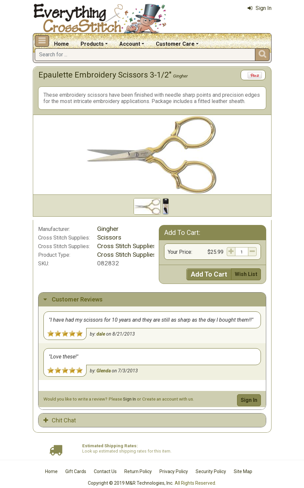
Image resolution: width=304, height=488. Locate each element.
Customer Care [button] (175, 44)
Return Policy (138, 460)
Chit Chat (59, 409)
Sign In (260, 8)
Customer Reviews (72, 299)
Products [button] (92, 44)
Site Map (243, 460)
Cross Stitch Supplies (126, 246)
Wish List (246, 274)
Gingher (180, 76)
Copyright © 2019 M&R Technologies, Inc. (130, 472)
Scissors (109, 237)
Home (61, 44)
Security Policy (211, 460)
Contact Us (105, 460)
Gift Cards (75, 460)
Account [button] (129, 44)
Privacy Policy (173, 460)
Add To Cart (209, 274)
